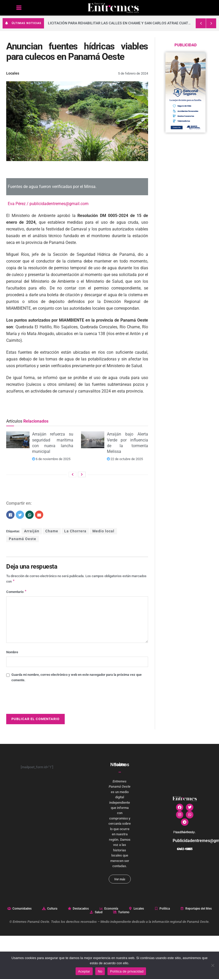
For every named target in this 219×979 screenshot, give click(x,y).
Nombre (12, 653)
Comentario (16, 592)
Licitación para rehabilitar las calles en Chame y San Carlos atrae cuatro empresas (130, 23)
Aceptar (84, 971)
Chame (51, 531)
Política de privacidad (126, 971)
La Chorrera (75, 531)
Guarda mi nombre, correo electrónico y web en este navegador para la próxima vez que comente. (76, 678)
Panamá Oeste (22, 539)
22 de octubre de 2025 (125, 459)
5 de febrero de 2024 (133, 73)
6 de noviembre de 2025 (51, 459)
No (100, 971)
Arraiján (31, 531)
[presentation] (45, 701)
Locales (12, 73)
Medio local (103, 531)
